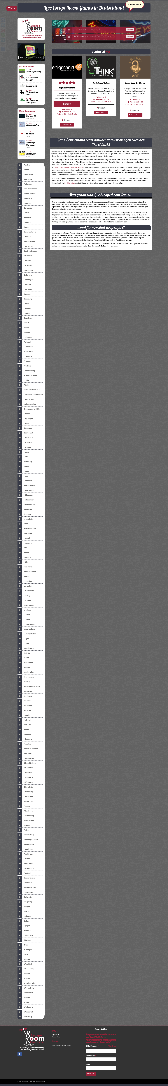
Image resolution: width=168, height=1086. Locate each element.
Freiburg (24, 366)
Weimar (24, 978)
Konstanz (25, 567)
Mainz (23, 657)
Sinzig (23, 911)
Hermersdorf (26, 485)
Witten (23, 1002)
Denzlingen (25, 279)
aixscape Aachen (32, 125)
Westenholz (26, 988)
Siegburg (25, 901)
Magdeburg (26, 648)
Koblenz (24, 557)
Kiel (22, 547)
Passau (24, 806)
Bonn (23, 227)
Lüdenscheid (26, 624)
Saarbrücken (26, 878)
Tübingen (25, 949)
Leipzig (24, 595)
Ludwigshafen (27, 634)
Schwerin (25, 897)
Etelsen (24, 332)
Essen (23, 327)
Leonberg (25, 600)
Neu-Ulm (24, 724)
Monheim (25, 691)
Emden (24, 313)
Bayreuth (25, 208)
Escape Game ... (135, 115)
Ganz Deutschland (29, 389)
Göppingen (25, 418)
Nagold (24, 715)
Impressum (55, 1034)
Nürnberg (25, 753)
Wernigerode (26, 983)
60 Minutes (30, 133)
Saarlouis (25, 882)
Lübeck (24, 619)
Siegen (24, 906)
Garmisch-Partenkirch (30, 394)
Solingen (25, 916)
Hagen (23, 452)
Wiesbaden (25, 992)
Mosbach (25, 696)
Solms (23, 921)
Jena (23, 523)
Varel (23, 954)
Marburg (24, 667)
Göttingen (25, 428)
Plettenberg (26, 815)
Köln (23, 562)
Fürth (23, 385)
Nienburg (25, 739)
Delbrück (25, 275)
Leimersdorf (26, 590)
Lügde (23, 638)
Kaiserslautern (27, 528)
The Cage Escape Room (32, 93)
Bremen (24, 236)
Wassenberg (26, 968)
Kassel (24, 538)
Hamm (23, 466)
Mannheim (25, 662)
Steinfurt (24, 930)
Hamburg (25, 461)
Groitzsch (25, 442)
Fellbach (24, 342)
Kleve (23, 552)
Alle (108, 51)
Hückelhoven (26, 504)
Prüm (23, 830)
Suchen (130, 30)
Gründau (24, 447)
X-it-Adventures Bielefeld (32, 78)
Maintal (24, 653)
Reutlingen (25, 854)
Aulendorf (25, 184)
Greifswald (25, 437)
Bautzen (24, 203)
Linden (24, 614)
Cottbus (24, 260)
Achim (23, 169)
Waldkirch (25, 964)
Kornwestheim (27, 571)
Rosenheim (26, 868)
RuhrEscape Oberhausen (30, 143)
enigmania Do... (67, 125)
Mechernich (26, 672)
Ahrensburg (26, 174)
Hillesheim (25, 495)
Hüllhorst (25, 509)
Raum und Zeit (31, 86)
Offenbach (25, 777)
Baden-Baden (26, 193)
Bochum (24, 222)
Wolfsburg (25, 1007)
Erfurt (23, 322)
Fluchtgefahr (31, 154)
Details (67, 103)
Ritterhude (25, 863)
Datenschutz (56, 1037)
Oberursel (25, 772)
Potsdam (25, 825)
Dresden (24, 294)
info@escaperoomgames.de (61, 1045)
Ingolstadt (25, 519)
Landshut (25, 586)
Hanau (23, 471)
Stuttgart (24, 940)
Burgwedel (25, 246)
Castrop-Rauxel (27, 251)
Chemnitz (25, 255)
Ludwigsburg (26, 629)
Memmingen (26, 677)
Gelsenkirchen (27, 404)
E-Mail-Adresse (92, 1046)
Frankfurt (25, 356)
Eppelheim (25, 318)
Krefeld (24, 576)
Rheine (24, 858)
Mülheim (24, 701)
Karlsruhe (25, 533)
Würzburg (25, 1016)
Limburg (24, 610)
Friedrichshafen (27, 375)
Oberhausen (26, 758)
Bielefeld (24, 217)
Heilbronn (25, 480)
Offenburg (25, 782)
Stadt (88, 1064)
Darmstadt (25, 270)
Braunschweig (27, 232)
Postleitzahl (91, 1056)
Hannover (25, 476)
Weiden (24, 973)
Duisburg (25, 299)
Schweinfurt (26, 892)
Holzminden (26, 500)
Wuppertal (25, 1012)
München (25, 705)
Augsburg (25, 179)
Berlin (23, 212)
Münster (24, 710)
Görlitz (24, 423)
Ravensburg (26, 835)
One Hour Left (31, 116)
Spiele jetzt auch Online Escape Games (31, 57)
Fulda (23, 380)
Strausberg (25, 935)
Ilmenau (24, 514)
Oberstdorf (25, 768)
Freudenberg (26, 370)
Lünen (23, 643)
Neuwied (24, 734)
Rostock (24, 873)
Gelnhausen (26, 399)
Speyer (24, 925)
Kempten (25, 543)
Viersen (24, 959)
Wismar (24, 997)
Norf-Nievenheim (28, 748)
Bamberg (25, 198)
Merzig (24, 681)
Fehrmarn (25, 337)
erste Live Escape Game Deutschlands (69, 168)
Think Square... (101, 112)
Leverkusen (26, 605)
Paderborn (25, 801)
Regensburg (26, 844)
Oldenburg (25, 791)
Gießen (24, 413)
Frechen (24, 361)
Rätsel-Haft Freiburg (33, 71)
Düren (23, 303)
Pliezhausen (26, 820)
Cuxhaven (25, 265)
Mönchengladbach (29, 686)
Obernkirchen (27, 763)
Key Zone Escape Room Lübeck (32, 101)
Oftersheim (25, 787)
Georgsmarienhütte (29, 409)
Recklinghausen (28, 839)
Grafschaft (25, 433)
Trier (23, 945)
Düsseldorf (25, 308)
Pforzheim (25, 811)
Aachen (24, 165)
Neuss (23, 729)
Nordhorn (25, 744)
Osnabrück (25, 796)
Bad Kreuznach (27, 189)
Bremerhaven (26, 241)
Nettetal (24, 720)
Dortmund (25, 289)
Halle (23, 456)
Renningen (25, 849)
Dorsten (24, 284)
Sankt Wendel (27, 887)
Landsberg (25, 581)
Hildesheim (25, 490)
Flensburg (25, 351)
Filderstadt (25, 346)
